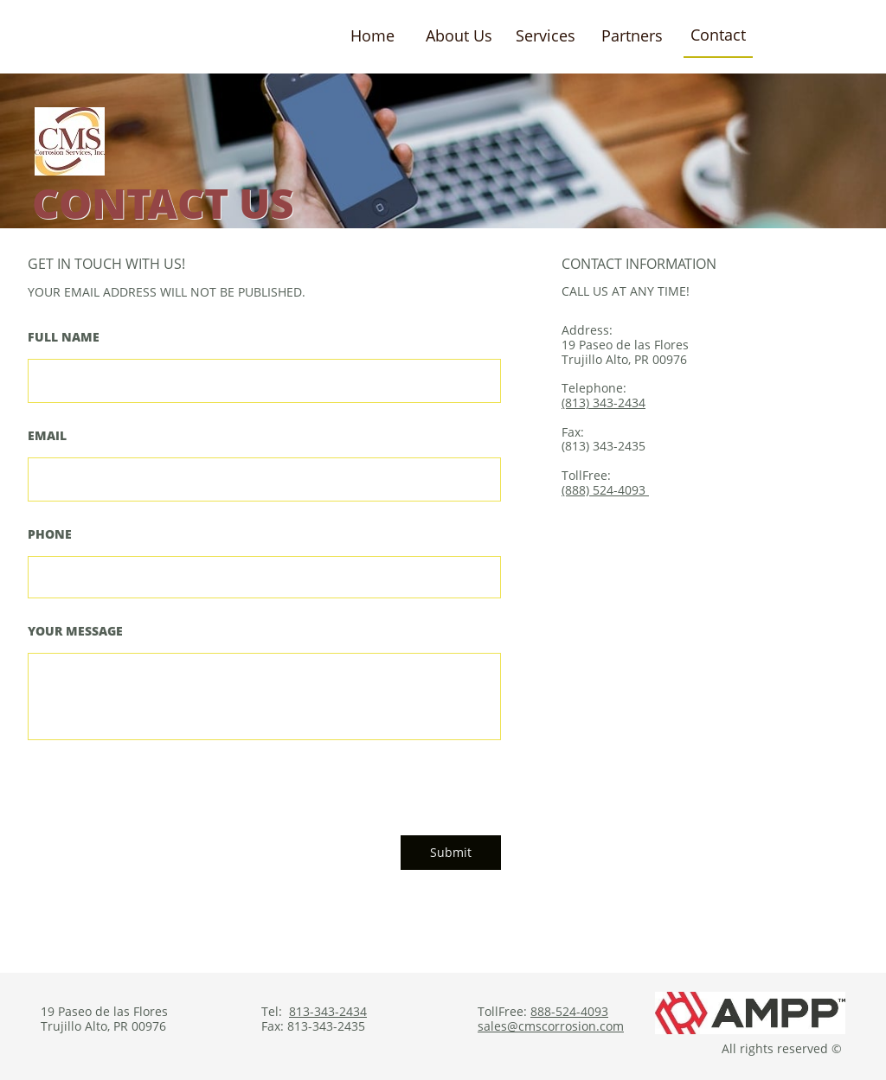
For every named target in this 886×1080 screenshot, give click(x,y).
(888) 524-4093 (605, 490)
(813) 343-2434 (603, 402)
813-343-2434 (328, 1011)
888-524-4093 (569, 1011)
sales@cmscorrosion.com (551, 1026)
